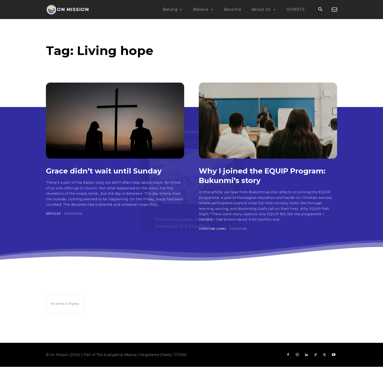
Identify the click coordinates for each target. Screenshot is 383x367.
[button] (320, 9)
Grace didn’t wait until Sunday (112, 170)
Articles (53, 213)
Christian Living (213, 228)
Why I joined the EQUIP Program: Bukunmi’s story (255, 175)
